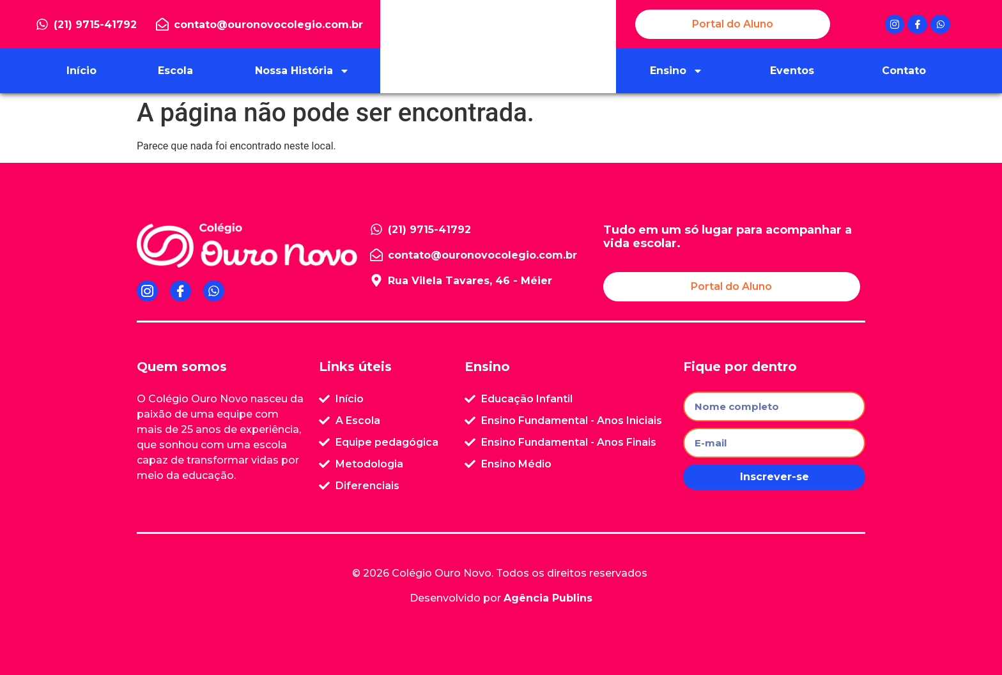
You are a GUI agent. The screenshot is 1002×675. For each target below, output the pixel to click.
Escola (175, 70)
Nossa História (302, 70)
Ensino (676, 70)
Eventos (792, 70)
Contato (904, 70)
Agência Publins (548, 598)
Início (81, 70)
